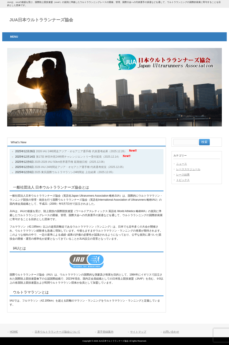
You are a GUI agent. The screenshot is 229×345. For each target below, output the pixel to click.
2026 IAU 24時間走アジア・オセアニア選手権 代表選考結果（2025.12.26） (81, 151)
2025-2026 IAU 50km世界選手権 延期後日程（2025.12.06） (70, 161)
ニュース (181, 163)
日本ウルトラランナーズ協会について (57, 331)
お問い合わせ (171, 331)
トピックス (183, 180)
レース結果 (183, 174)
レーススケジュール (188, 169)
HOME (14, 331)
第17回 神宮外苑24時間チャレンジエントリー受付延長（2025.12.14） (78, 156)
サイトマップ (138, 331)
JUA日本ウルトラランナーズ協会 (41, 19)
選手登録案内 (105, 331)
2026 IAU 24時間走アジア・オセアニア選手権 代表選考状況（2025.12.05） (79, 167)
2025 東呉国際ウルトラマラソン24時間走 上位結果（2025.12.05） (74, 172)
